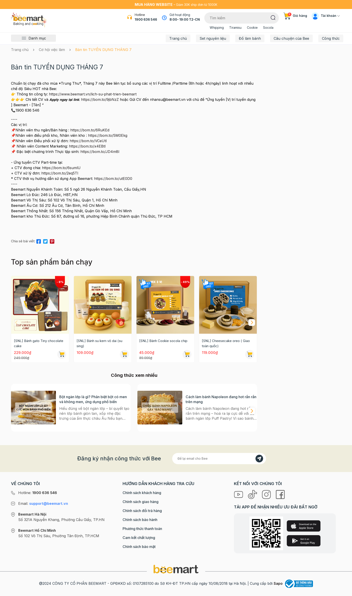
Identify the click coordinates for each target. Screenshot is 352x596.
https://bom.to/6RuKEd (89, 130)
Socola (268, 27)
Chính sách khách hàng (142, 492)
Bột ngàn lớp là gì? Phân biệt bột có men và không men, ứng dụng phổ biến (93, 399)
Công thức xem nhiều (134, 375)
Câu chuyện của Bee (291, 38)
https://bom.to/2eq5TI (59, 173)
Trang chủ (178, 38)
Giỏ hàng (295, 16)
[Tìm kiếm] (273, 17)
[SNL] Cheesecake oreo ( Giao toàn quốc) (226, 343)
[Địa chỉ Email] (219, 458)
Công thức (331, 38)
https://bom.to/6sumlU (61, 168)
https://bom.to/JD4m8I (99, 151)
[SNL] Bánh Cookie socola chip (163, 341)
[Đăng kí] (259, 459)
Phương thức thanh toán (142, 528)
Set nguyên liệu (213, 38)
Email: (43, 503)
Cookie (252, 27)
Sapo (278, 583)
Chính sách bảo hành (140, 519)
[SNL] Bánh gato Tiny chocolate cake (38, 343)
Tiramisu (235, 27)
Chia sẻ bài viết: (23, 241)
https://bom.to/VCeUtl (88, 141)
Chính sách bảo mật (139, 546)
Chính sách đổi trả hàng (142, 510)
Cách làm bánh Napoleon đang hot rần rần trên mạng (221, 399)
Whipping (217, 27)
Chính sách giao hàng (140, 501)
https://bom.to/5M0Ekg (107, 135)
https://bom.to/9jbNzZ (100, 99)
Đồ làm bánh (250, 38)
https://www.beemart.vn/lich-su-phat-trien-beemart (92, 94)
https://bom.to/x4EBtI (87, 146)
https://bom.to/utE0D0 (113, 178)
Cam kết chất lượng (139, 537)
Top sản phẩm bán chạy (51, 262)
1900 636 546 (146, 19)
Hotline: (37, 492)
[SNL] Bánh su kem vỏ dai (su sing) (99, 343)
